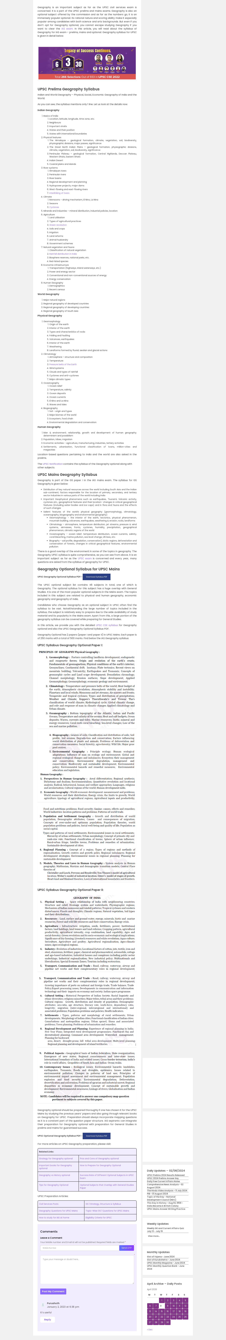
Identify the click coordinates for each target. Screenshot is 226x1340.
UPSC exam (85, 558)
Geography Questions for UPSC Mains (58, 1210)
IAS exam (67, 28)
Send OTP (127, 1247)
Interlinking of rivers (59, 193)
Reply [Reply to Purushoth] (47, 1319)
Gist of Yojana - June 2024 (161, 1256)
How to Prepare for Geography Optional (100, 1165)
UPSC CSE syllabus (107, 625)
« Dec (150, 1329)
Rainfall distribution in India (63, 253)
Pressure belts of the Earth (63, 364)
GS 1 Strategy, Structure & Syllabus (103, 1203)
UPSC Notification (53, 464)
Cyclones (54, 207)
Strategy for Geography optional (56, 1158)
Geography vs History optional (54, 1175)
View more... (154, 1236)
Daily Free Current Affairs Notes (163, 1181)
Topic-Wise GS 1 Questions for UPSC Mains (107, 1210)
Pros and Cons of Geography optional (99, 1158)
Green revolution (58, 224)
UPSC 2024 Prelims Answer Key (163, 1178)
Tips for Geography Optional (53, 1184)
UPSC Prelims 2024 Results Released (166, 1175)
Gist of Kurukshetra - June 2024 (163, 1259)
